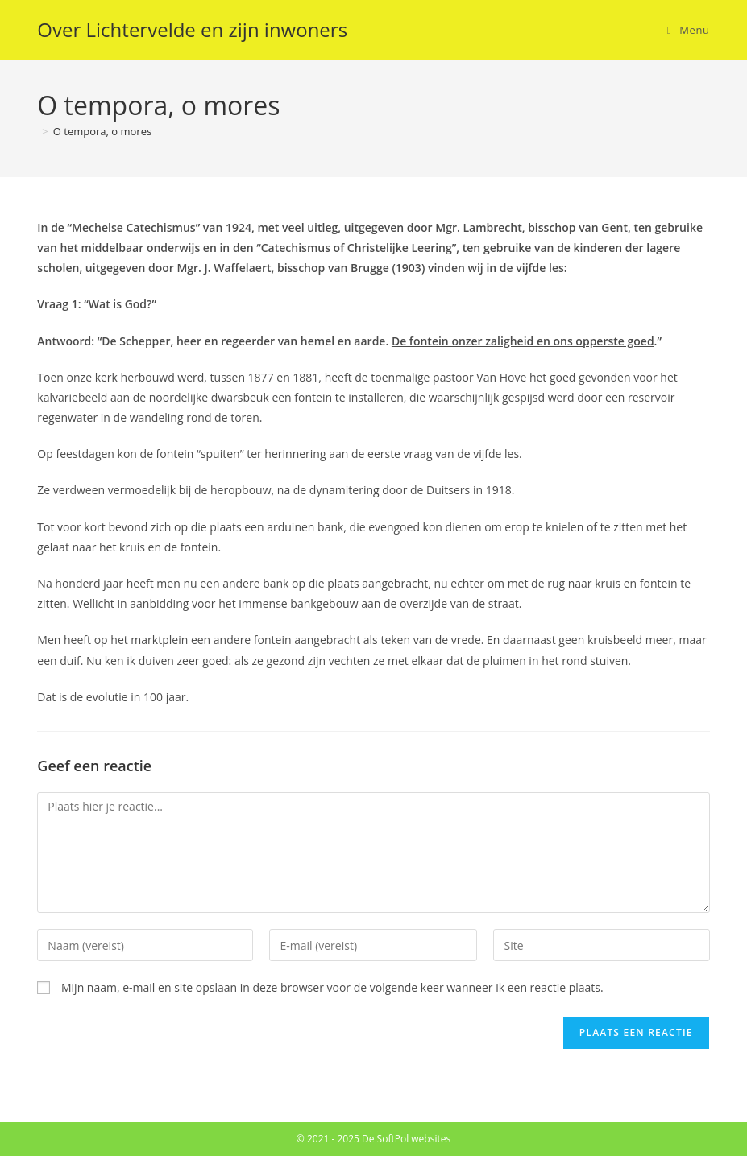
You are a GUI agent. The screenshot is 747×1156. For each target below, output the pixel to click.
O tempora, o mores (102, 131)
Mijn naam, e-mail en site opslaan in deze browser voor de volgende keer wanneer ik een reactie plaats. (332, 987)
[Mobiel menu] (688, 30)
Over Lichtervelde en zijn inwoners (192, 29)
